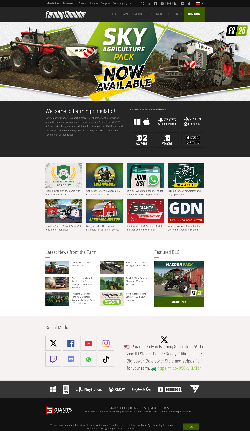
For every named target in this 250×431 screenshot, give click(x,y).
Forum (82, 3)
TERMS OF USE (138, 408)
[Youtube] (162, 3)
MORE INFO (179, 302)
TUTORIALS (175, 14)
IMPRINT (155, 408)
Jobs (128, 3)
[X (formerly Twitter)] (149, 3)
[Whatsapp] (143, 3)
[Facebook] (156, 3)
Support (105, 3)
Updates (93, 3)
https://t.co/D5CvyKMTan (180, 368)
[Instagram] (169, 3)
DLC (149, 14)
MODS (159, 14)
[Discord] (183, 3)
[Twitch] (176, 3)
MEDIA (138, 14)
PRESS (166, 408)
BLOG (114, 14)
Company (118, 3)
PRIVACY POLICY (117, 408)
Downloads (69, 3)
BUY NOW (194, 14)
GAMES (125, 14)
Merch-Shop (53, 3)
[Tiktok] (189, 3)
